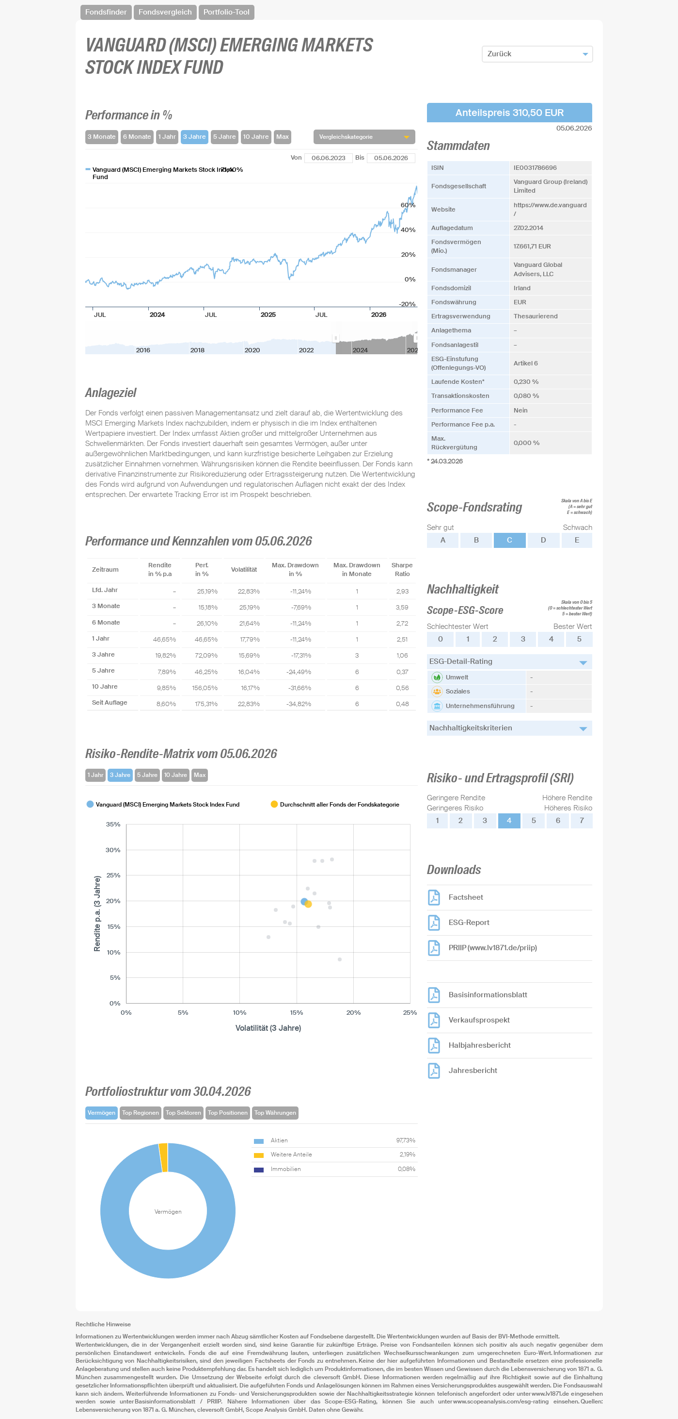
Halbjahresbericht (480, 1045)
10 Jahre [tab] (175, 775)
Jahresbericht (473, 1070)
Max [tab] (199, 775)
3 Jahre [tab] (120, 775)
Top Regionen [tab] (140, 1113)
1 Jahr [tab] (95, 775)
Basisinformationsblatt (488, 995)
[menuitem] (376, 338)
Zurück (499, 54)
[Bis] (391, 158)
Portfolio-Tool (227, 12)
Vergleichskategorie (346, 137)
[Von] (328, 158)
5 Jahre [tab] (147, 775)
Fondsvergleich (165, 12)
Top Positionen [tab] (228, 1113)
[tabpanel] (251, 916)
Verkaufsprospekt (479, 1020)
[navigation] (339, 12)
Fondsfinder (106, 12)
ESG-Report (469, 922)
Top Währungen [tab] (275, 1113)
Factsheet (466, 897)
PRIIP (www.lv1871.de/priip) (493, 948)
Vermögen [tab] (101, 1113)
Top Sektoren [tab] (183, 1113)
